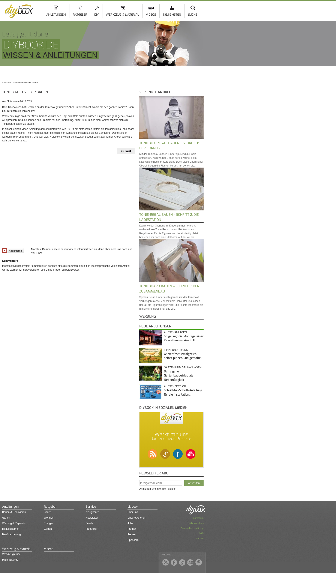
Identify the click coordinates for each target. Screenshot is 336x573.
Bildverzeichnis (196, 523)
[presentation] (126, 151)
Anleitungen (56, 15)
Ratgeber (80, 15)
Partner (132, 528)
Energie (48, 523)
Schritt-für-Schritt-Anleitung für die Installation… (183, 392)
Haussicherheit (10, 528)
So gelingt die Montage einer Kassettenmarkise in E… (184, 338)
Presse (131, 534)
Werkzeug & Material (122, 15)
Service (91, 507)
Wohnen (48, 517)
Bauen (47, 512)
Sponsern (133, 540)
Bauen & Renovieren (14, 512)
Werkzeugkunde (11, 554)
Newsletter (92, 517)
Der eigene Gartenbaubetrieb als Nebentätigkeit (178, 375)
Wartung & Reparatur (14, 523)
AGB (201, 533)
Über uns (133, 512)
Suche (192, 15)
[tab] (126, 151)
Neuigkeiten (172, 15)
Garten (6, 517)
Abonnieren (12, 250)
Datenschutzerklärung (192, 528)
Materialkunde (10, 559)
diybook (133, 507)
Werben (199, 538)
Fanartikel (91, 528)
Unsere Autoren (136, 517)
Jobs (130, 523)
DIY (96, 15)
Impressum (198, 518)
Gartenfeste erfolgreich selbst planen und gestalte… (183, 356)
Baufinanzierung (11, 534)
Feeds (89, 523)
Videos (151, 15)
